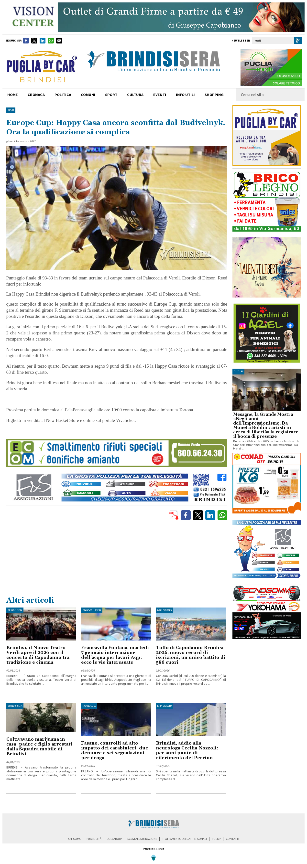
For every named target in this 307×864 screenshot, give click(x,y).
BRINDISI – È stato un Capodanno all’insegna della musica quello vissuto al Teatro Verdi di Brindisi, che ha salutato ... (41, 679)
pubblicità (94, 839)
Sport (11, 110)
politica (63, 94)
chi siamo (74, 839)
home (12, 94)
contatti (232, 839)
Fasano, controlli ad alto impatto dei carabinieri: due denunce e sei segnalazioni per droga (114, 750)
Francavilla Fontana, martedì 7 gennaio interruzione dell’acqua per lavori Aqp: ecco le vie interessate (115, 655)
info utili (185, 94)
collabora (114, 839)
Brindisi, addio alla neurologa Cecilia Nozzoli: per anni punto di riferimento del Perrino (187, 750)
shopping (214, 94)
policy (216, 839)
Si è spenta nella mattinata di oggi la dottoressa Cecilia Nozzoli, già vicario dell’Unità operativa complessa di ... (191, 775)
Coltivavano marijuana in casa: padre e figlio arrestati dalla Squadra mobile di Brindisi (39, 746)
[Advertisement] (116, 559)
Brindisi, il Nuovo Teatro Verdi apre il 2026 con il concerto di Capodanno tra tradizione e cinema (37, 655)
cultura (135, 94)
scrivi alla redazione (142, 839)
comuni (88, 94)
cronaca (36, 94)
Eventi (159, 94)
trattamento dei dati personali (184, 839)
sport (111, 94)
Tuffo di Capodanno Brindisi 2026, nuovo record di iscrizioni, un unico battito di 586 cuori (190, 655)
